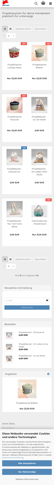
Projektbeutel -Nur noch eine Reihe (14, 224)
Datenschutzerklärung (13, 457)
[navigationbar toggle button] (50, 3)
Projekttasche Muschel (14, 118)
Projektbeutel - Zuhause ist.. (14, 170)
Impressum (9, 428)
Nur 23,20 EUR (27, 408)
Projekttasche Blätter (39, 66)
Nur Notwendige (27, 472)
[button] (5, 29)
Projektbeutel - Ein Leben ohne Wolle (39, 172)
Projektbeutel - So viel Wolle (39, 118)
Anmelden (27, 307)
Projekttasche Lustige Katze (14, 66)
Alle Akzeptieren (27, 463)
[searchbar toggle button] (36, 3)
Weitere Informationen (27, 479)
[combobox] (23, 29)
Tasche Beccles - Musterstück (39, 222)
